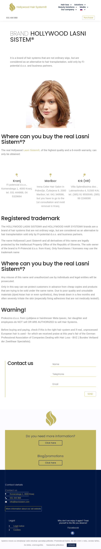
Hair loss (66, 5)
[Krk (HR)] (84, 203)
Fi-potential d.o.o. (47, 234)
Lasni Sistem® (31, 150)
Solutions (80, 5)
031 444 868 (11, 18)
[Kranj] (17, 203)
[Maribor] (50, 203)
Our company (69, 9)
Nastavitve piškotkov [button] (55, 545)
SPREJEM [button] (71, 545)
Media (84, 7)
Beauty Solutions (67, 7)
